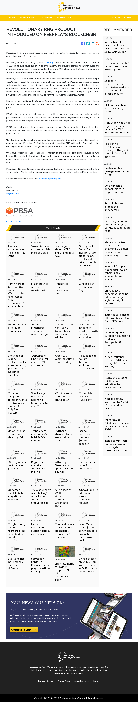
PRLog (49, 62)
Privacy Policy (63, 681)
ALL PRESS (46, 17)
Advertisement (82, 681)
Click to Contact (13, 221)
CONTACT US (64, 17)
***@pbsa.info (13, 193)
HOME (12, 17)
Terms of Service (45, 681)
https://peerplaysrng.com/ (51, 178)
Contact (97, 681)
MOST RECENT (28, 17)
